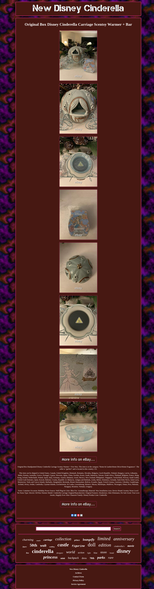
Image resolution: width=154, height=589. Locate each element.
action (81, 552)
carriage (47, 539)
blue (95, 553)
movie (131, 545)
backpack (73, 557)
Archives (78, 573)
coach (38, 540)
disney (124, 551)
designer (59, 553)
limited (103, 538)
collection (63, 539)
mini (63, 558)
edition (105, 544)
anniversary (123, 538)
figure (25, 547)
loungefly (88, 539)
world (70, 552)
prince (77, 540)
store (103, 552)
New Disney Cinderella (78, 569)
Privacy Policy (78, 580)
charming (27, 539)
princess (50, 557)
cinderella (42, 551)
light (89, 553)
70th (92, 558)
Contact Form (78, 577)
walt (43, 545)
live (27, 553)
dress (84, 558)
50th (33, 545)
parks (101, 557)
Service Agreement (78, 584)
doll (91, 544)
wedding (51, 547)
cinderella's (119, 546)
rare (110, 557)
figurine (78, 546)
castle (63, 544)
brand (112, 553)
